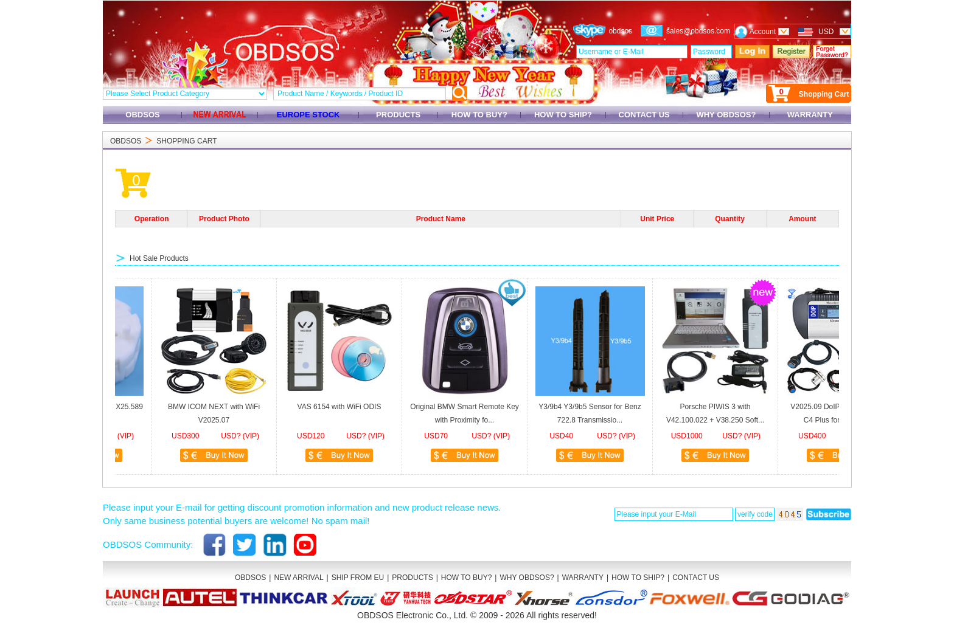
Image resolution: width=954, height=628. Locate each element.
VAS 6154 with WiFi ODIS (331, 406)
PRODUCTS (398, 114)
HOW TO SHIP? (563, 114)
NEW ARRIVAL (298, 577)
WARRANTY (810, 114)
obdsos (620, 31)
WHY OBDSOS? (726, 114)
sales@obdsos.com (698, 31)
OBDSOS (142, 114)
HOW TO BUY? (479, 114)
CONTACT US (644, 114)
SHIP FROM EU (358, 577)
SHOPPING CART (186, 141)
